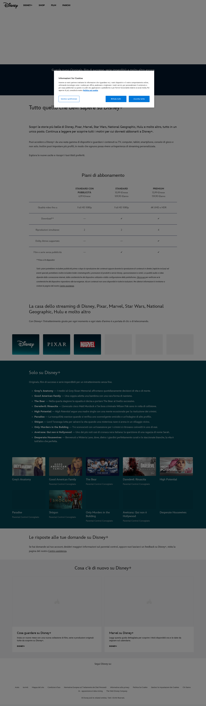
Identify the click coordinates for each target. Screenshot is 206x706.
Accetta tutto (139, 99)
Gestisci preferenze (69, 99)
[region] (104, 89)
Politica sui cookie (90, 90)
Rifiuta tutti (116, 99)
